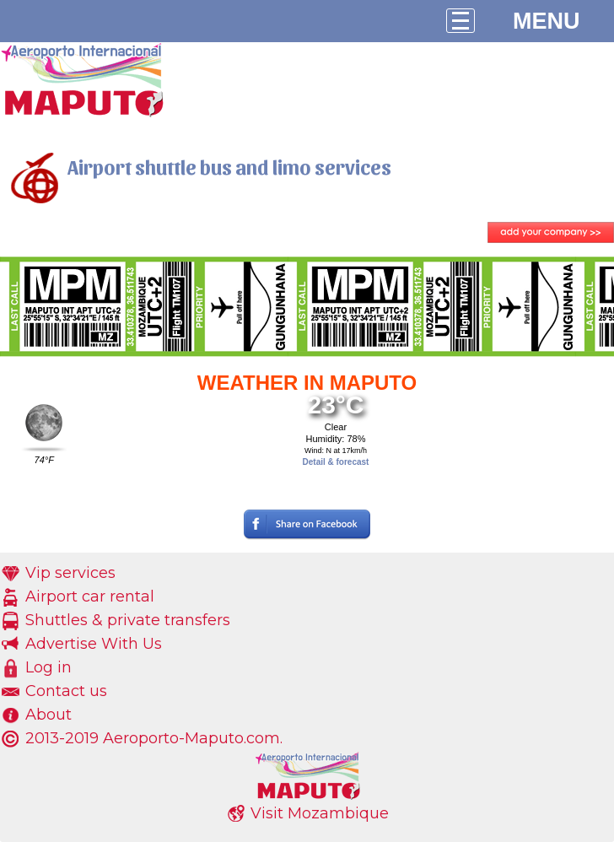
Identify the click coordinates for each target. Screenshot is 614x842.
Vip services (70, 573)
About (48, 714)
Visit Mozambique (319, 813)
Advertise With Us (93, 643)
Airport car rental (89, 596)
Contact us (66, 691)
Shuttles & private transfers (127, 620)
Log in (48, 667)
